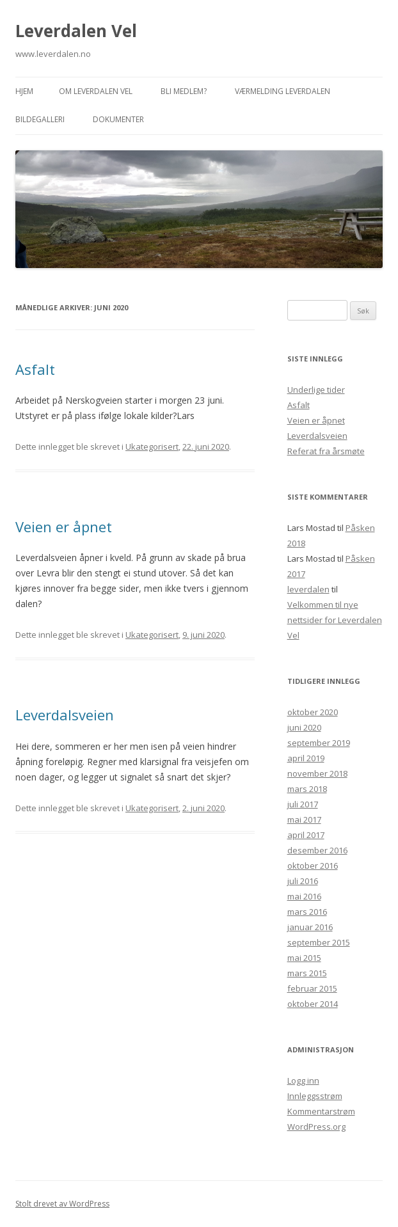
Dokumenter (118, 119)
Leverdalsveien (64, 714)
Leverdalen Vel (76, 30)
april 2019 (305, 758)
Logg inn (303, 1080)
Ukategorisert (152, 446)
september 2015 (318, 942)
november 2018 (317, 773)
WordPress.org (316, 1126)
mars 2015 (307, 973)
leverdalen (308, 589)
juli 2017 (302, 804)
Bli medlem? (184, 91)
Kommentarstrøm (321, 1111)
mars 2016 (307, 911)
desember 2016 (317, 850)
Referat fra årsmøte (326, 451)
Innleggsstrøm (314, 1096)
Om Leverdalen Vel (95, 91)
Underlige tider (316, 389)
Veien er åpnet (63, 526)
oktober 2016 (312, 865)
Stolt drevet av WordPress (62, 1203)
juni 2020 (304, 727)
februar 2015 (312, 988)
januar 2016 (310, 927)
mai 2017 (304, 819)
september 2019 (318, 742)
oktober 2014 (312, 1003)
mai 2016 (304, 896)
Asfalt (35, 369)
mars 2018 (307, 789)
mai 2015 (304, 957)
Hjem (24, 91)
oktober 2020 (312, 712)
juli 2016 (302, 881)
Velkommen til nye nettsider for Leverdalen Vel (334, 620)
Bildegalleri (40, 119)
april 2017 (305, 835)
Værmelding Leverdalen (282, 91)
